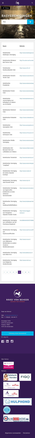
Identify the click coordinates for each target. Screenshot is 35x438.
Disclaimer (26, 433)
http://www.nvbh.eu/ (25, 260)
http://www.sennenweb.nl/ (27, 188)
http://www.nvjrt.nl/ (25, 180)
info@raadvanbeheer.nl (11, 315)
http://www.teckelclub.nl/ (26, 157)
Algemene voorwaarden (13, 433)
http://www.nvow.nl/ (25, 239)
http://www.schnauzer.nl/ (27, 132)
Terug (7, 8)
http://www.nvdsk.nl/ (25, 171)
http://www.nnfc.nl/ (25, 68)
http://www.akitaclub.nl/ (26, 252)
